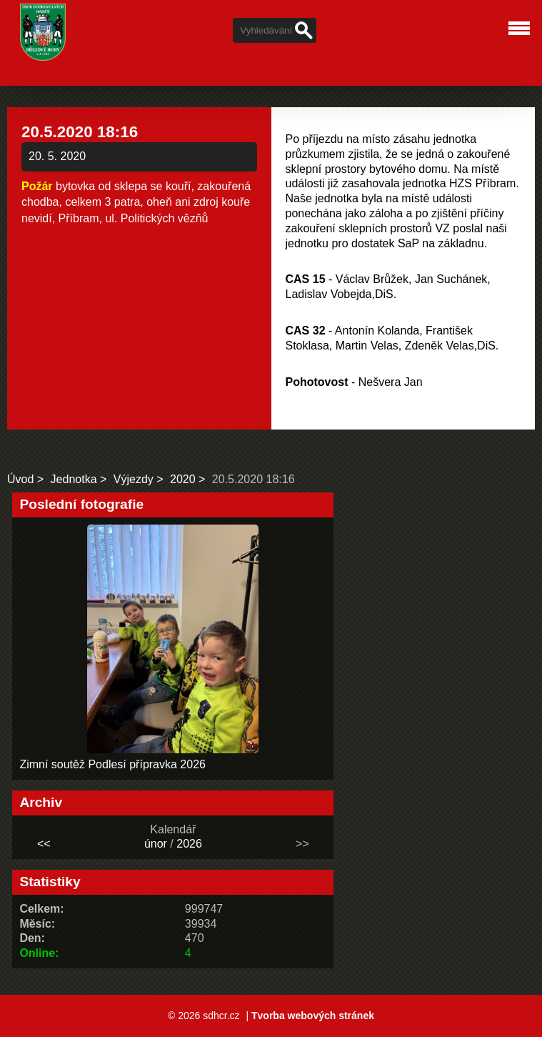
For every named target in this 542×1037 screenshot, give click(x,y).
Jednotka (74, 479)
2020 (183, 479)
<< (44, 844)
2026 (189, 844)
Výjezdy (134, 479)
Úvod (20, 479)
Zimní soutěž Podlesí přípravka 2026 (112, 764)
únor (155, 844)
